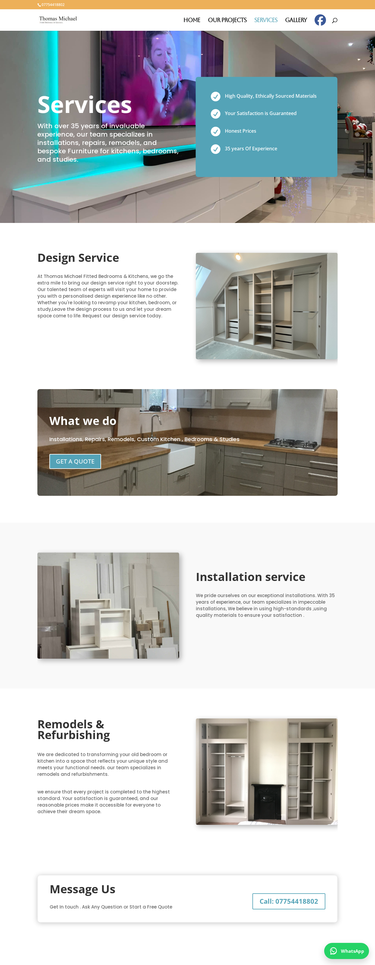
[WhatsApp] (346, 951)
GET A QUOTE (75, 461)
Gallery (296, 20)
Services (265, 20)
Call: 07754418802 (289, 901)
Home (191, 20)
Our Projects (227, 20)
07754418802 (53, 4)
